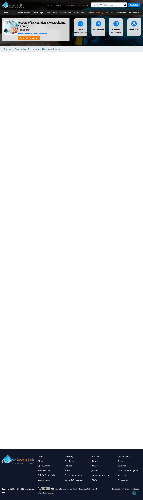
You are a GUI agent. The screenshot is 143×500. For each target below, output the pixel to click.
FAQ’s (94, 479)
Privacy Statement (73, 475)
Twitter (125, 489)
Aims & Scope (37, 12)
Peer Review (44, 470)
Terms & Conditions (74, 479)
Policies (70, 6)
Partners (122, 461)
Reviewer (95, 465)
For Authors (110, 12)
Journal (7, 49)
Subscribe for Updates (128, 470)
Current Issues (51, 12)
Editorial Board (24, 12)
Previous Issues (65, 12)
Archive (91, 12)
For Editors (121, 12)
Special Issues (79, 12)
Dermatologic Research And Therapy (32, 49)
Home (49, 6)
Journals (83, 6)
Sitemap (122, 475)
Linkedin (135, 489)
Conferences (44, 479)
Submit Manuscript (29, 38)
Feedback (69, 461)
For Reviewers (134, 12)
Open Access (44, 465)
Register (134, 5)
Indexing (99, 12)
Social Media (124, 456)
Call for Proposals (46, 475)
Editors (94, 461)
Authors (95, 456)
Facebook (116, 489)
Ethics (67, 470)
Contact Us (123, 479)
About (59, 6)
